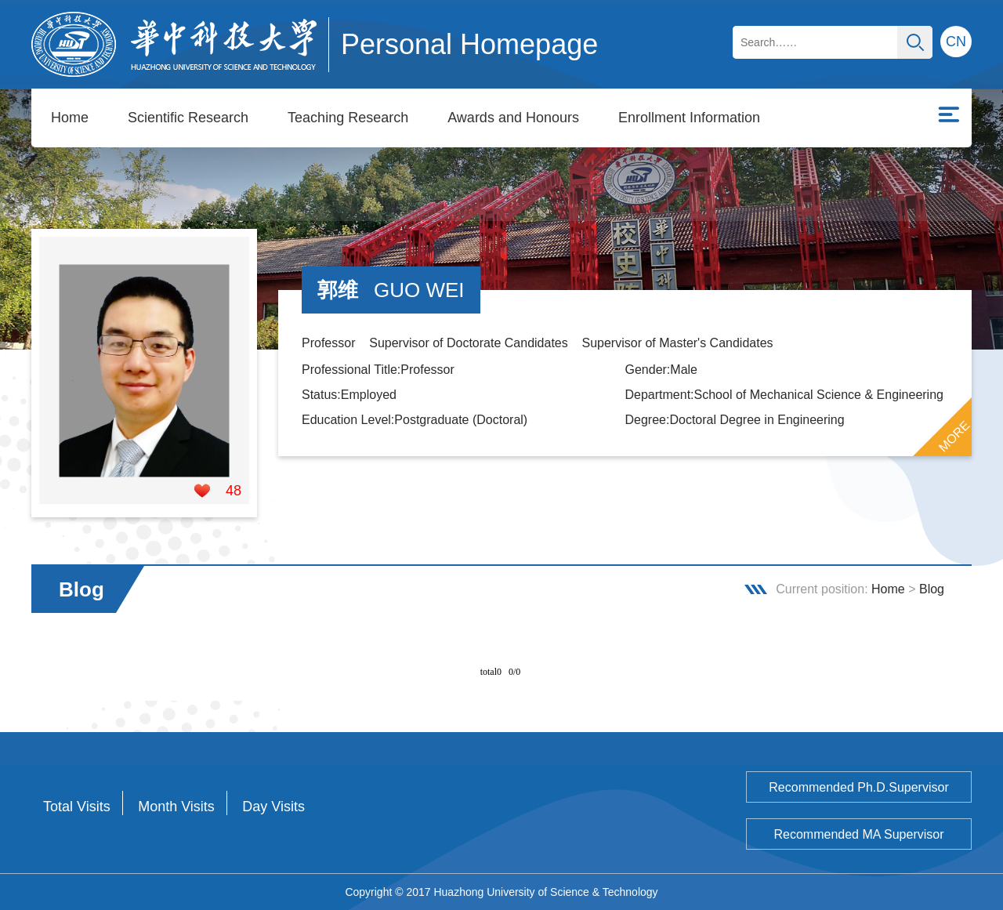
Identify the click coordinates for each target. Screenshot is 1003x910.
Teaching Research (348, 117)
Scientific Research (188, 117)
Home (70, 117)
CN (956, 41)
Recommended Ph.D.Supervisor (858, 787)
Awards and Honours (513, 117)
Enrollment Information (689, 117)
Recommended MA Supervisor (859, 834)
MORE (954, 437)
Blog (931, 589)
